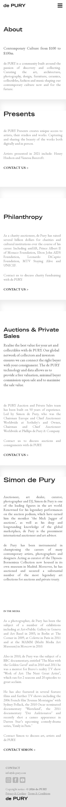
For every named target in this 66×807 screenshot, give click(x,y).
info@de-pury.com (16, 773)
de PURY (17, 798)
